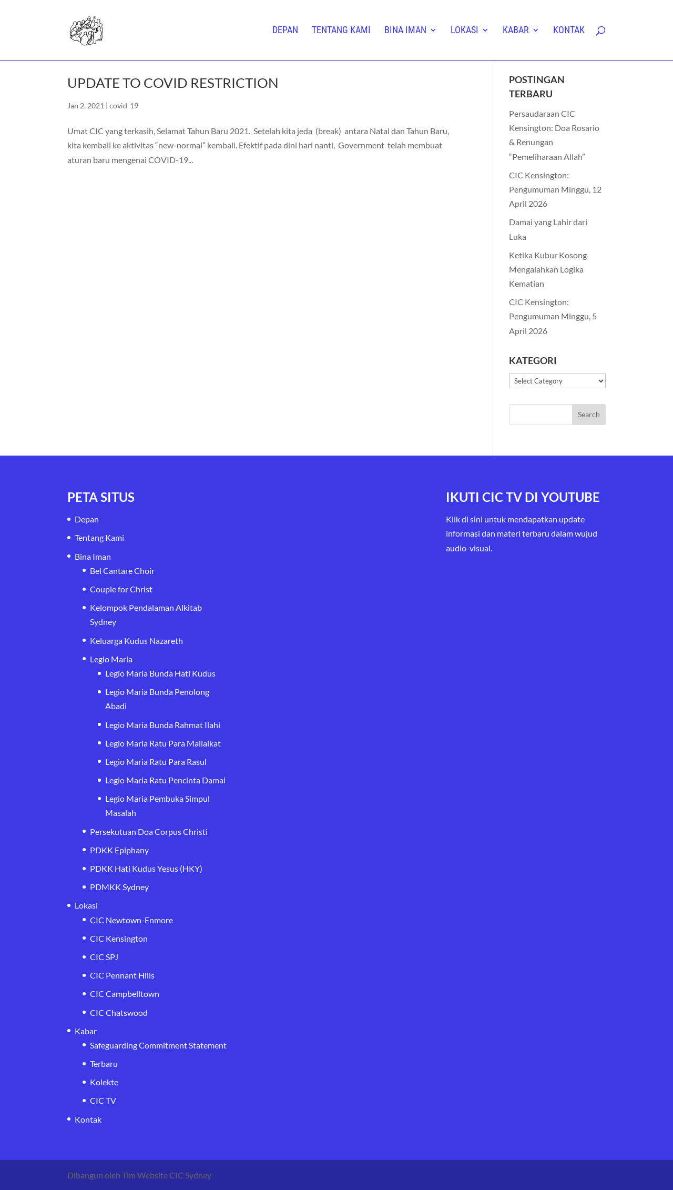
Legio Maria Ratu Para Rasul (156, 762)
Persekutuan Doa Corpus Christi (149, 831)
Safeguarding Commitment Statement (158, 1045)
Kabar (516, 30)
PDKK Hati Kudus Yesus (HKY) (146, 868)
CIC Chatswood (119, 1012)
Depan (285, 30)
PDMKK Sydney (119, 887)
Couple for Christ (121, 589)
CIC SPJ (104, 957)
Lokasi (464, 30)
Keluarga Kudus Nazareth (136, 641)
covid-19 (123, 105)
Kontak (569, 30)
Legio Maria (111, 659)
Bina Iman (405, 30)
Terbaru (104, 1063)
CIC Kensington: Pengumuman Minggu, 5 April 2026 (553, 316)
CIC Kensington (119, 938)
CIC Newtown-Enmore (131, 920)
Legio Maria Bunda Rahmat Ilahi (162, 725)
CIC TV (103, 1100)
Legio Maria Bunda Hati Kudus (160, 673)
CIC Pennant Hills (122, 975)
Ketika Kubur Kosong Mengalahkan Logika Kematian (548, 269)
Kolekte (104, 1082)
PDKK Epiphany (119, 850)
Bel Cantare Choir (122, 571)
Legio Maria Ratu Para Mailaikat (163, 743)
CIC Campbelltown (124, 994)
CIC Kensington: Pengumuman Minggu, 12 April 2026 (555, 189)
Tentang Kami (341, 30)
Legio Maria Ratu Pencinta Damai (165, 780)
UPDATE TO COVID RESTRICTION (173, 82)
